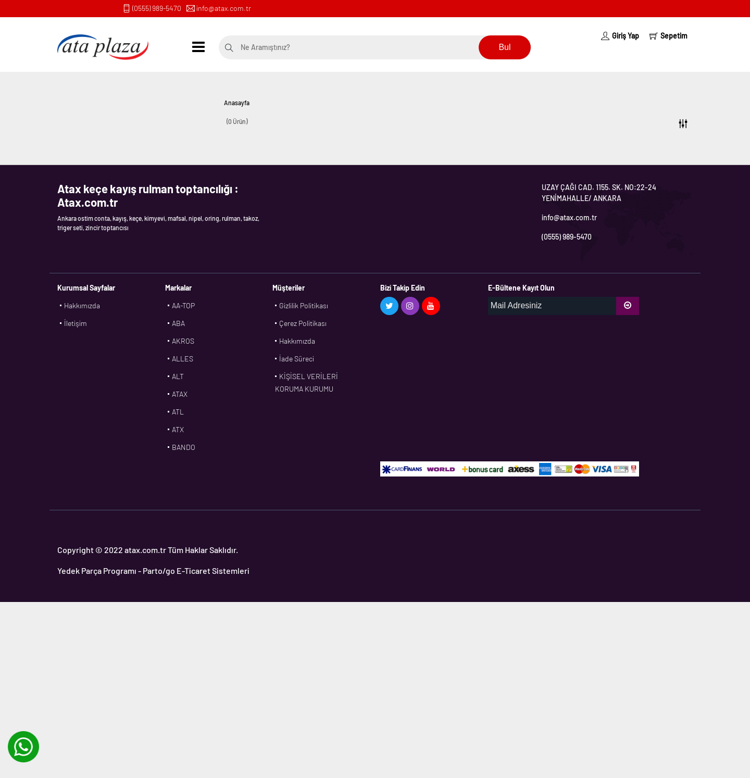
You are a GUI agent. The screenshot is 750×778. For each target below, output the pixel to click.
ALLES (182, 358)
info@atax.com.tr (223, 8)
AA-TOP (183, 305)
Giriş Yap (620, 35)
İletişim (75, 323)
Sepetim (668, 35)
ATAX (180, 394)
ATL (178, 411)
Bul (504, 47)
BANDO (183, 447)
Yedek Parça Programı (96, 570)
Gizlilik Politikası (303, 305)
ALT (178, 376)
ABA (178, 323)
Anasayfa (236, 102)
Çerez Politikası (303, 323)
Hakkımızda (82, 305)
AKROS (183, 340)
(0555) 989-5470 (156, 8)
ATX (178, 429)
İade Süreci (296, 358)
